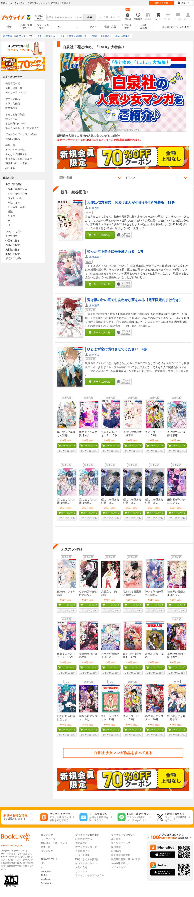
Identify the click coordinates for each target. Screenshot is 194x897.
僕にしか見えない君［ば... (110, 501)
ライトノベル (15, 198)
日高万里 (94, 207)
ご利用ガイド (186, 27)
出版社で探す (12, 254)
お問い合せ (81, 867)
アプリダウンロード (86, 847)
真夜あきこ (95, 256)
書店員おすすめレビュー (18, 158)
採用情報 (116, 847)
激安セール (11, 119)
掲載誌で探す (12, 249)
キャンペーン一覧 (15, 149)
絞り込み (39, 17)
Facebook (46, 883)
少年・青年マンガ (26, 26)
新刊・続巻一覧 (13, 88)
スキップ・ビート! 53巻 (154, 434)
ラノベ (93, 26)
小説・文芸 (110, 26)
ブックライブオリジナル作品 (21, 134)
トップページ (48, 839)
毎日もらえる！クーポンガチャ (22, 128)
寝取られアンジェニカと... (88, 718)
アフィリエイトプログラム (89, 875)
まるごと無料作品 (15, 114)
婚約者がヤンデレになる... (176, 501)
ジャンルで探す (13, 231)
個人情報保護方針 (120, 855)
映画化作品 (11, 107)
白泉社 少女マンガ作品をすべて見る (123, 753)
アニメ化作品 (12, 99)
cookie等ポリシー (120, 863)
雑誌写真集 (143, 26)
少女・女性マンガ (43, 26)
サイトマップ (118, 867)
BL (59, 26)
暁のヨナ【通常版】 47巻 (132, 655)
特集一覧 (10, 145)
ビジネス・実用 (16, 207)
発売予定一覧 (12, 83)
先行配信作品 (12, 139)
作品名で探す (12, 240)
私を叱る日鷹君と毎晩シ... (132, 593)
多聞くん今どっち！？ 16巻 (110, 434)
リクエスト (81, 871)
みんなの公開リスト (16, 154)
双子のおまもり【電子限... (176, 718)
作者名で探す (12, 245)
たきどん (94, 354)
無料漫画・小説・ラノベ (54, 843)
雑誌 (10, 211)
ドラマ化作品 (12, 103)
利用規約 (116, 851)
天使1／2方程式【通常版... (132, 434)
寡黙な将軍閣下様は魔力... (176, 655)
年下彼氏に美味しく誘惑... (66, 434)
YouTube (45, 879)
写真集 (11, 216)
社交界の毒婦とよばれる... (176, 593)
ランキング (47, 851)
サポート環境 (82, 855)
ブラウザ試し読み (67, 451)
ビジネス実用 (127, 26)
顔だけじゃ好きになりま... (66, 718)
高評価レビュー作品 (16, 163)
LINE (43, 863)
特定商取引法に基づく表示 (125, 859)
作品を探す (81, 843)
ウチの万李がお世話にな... (88, 593)
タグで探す (11, 236)
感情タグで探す (13, 258)
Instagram (46, 871)
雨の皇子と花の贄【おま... (88, 434)
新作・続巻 (65, 177)
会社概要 (116, 839)
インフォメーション (86, 863)
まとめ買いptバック (16, 123)
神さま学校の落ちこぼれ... (154, 593)
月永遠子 (94, 305)
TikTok (44, 875)
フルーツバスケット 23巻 (110, 718)
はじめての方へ (170, 27)
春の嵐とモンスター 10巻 (154, 718)
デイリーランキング (16, 92)
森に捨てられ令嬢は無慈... (176, 434)
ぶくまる (10, 167)
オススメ (130, 177)
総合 (9, 26)
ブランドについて (120, 843)
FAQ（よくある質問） (87, 859)
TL (76, 26)
